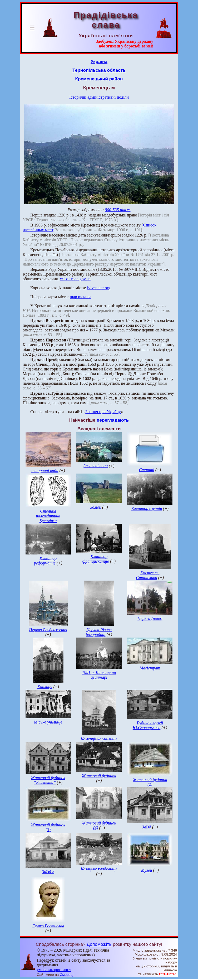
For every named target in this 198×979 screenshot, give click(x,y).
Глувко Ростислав (48, 926)
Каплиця (44, 686)
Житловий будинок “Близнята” (48, 780)
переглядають (113, 420)
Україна (99, 61)
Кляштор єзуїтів (146, 508)
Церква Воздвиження (48, 630)
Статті (146, 469)
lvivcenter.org (98, 288)
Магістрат (150, 668)
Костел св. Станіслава (147, 575)
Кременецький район (99, 78)
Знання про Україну (103, 411)
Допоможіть (99, 944)
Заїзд (146, 827)
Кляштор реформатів (45, 560)
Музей (146, 870)
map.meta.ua (80, 297)
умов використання (54, 969)
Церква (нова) (149, 618)
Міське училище (48, 722)
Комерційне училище (99, 739)
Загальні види (95, 466)
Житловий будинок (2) (150, 782)
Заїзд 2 (48, 871)
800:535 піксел (117, 210)
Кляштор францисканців (95, 558)
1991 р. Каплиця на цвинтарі (99, 674)
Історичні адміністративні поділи (99, 97)
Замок (95, 507)
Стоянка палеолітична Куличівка (48, 516)
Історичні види (44, 470)
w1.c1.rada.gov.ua (75, 279)
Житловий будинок (99, 776)
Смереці (66, 975)
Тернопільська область (99, 70)
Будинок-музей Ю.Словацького (148, 725)
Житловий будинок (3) (48, 827)
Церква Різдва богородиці (99, 632)
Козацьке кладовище (99, 869)
